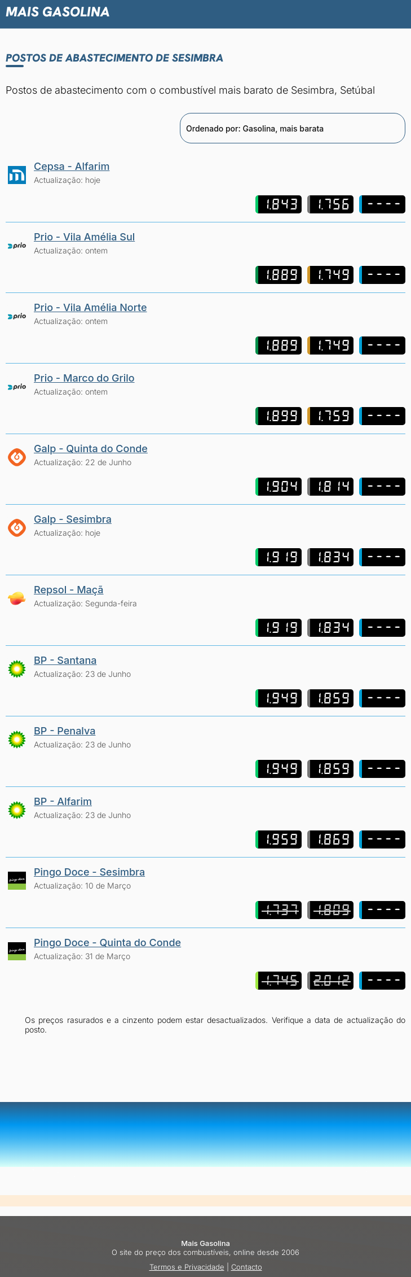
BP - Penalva (64, 731)
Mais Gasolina (58, 11)
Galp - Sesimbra (73, 519)
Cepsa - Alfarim (71, 166)
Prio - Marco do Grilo (84, 378)
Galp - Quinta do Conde (91, 448)
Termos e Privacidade (186, 1266)
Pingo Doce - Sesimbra (89, 872)
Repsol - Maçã (69, 590)
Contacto (246, 1266)
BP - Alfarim (63, 801)
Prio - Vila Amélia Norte (90, 307)
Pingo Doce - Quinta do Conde (107, 942)
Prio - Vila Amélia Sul (84, 237)
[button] (349, 11)
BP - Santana (65, 660)
